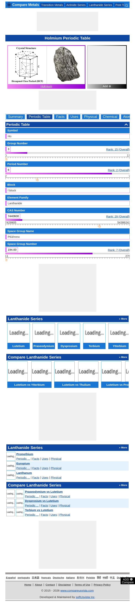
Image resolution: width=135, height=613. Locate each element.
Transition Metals (52, 5)
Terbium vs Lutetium (39, 510)
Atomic (128, 116)
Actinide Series (76, 5)
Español (11, 577)
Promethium (24, 454)
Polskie (90, 577)
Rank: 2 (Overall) (119, 170)
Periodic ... (23, 458)
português (24, 577)
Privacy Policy (102, 584)
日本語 (35, 577)
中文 (112, 577)
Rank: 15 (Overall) (118, 149)
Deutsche (58, 577)
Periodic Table (39, 116)
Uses (74, 116)
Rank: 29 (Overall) (118, 216)
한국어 (80, 577)
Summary (15, 116)
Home (27, 584)
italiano (70, 577)
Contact (50, 584)
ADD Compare (128, 580)
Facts (60, 116)
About (38, 584)
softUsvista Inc (85, 597)
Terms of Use (82, 584)
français (46, 577)
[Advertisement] (67, 21)
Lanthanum (24, 472)
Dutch (120, 577)
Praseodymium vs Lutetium (44, 491)
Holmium (46, 86)
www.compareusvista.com (77, 590)
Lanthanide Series (100, 5)
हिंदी (99, 577)
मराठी (105, 577)
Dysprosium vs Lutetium (42, 500)
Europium (23, 463)
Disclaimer (64, 584)
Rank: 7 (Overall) (119, 249)
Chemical (110, 116)
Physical (90, 116)
